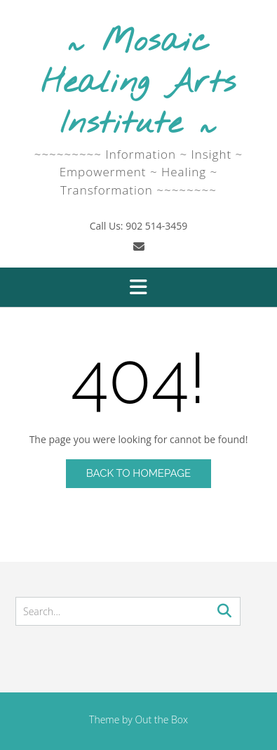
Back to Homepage (138, 473)
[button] (138, 287)
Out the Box (161, 719)
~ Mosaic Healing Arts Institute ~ (138, 83)
